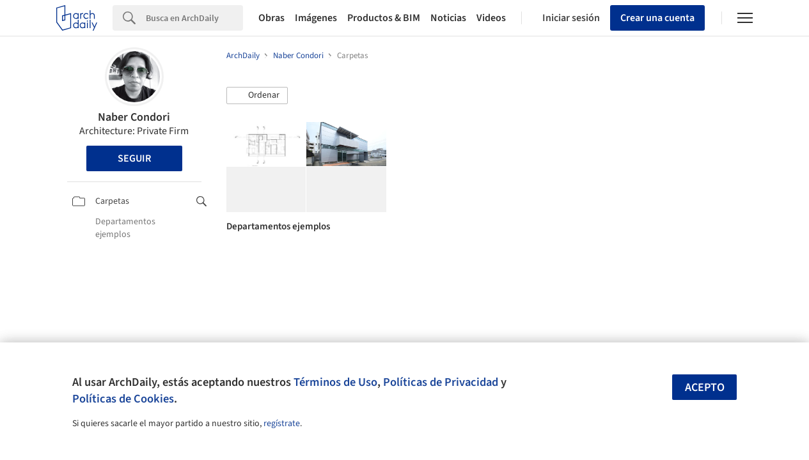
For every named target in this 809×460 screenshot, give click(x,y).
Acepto (705, 387)
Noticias (448, 18)
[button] (257, 96)
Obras (271, 18)
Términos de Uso (335, 382)
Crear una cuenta (657, 18)
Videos (491, 18)
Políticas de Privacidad (440, 382)
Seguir (134, 158)
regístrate (281, 423)
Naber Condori (134, 117)
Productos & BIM (383, 18)
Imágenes (316, 18)
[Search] (194, 18)
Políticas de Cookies (123, 398)
